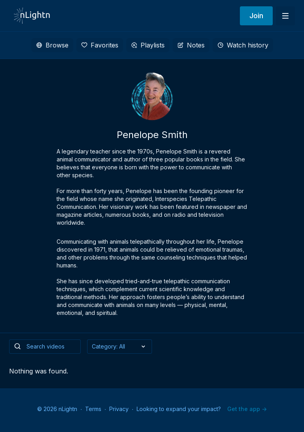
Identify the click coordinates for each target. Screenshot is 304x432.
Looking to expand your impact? (179, 408)
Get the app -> (247, 408)
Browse (52, 45)
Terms (93, 408)
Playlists (148, 45)
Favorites (99, 45)
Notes (191, 45)
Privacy (119, 408)
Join (256, 15)
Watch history (242, 45)
